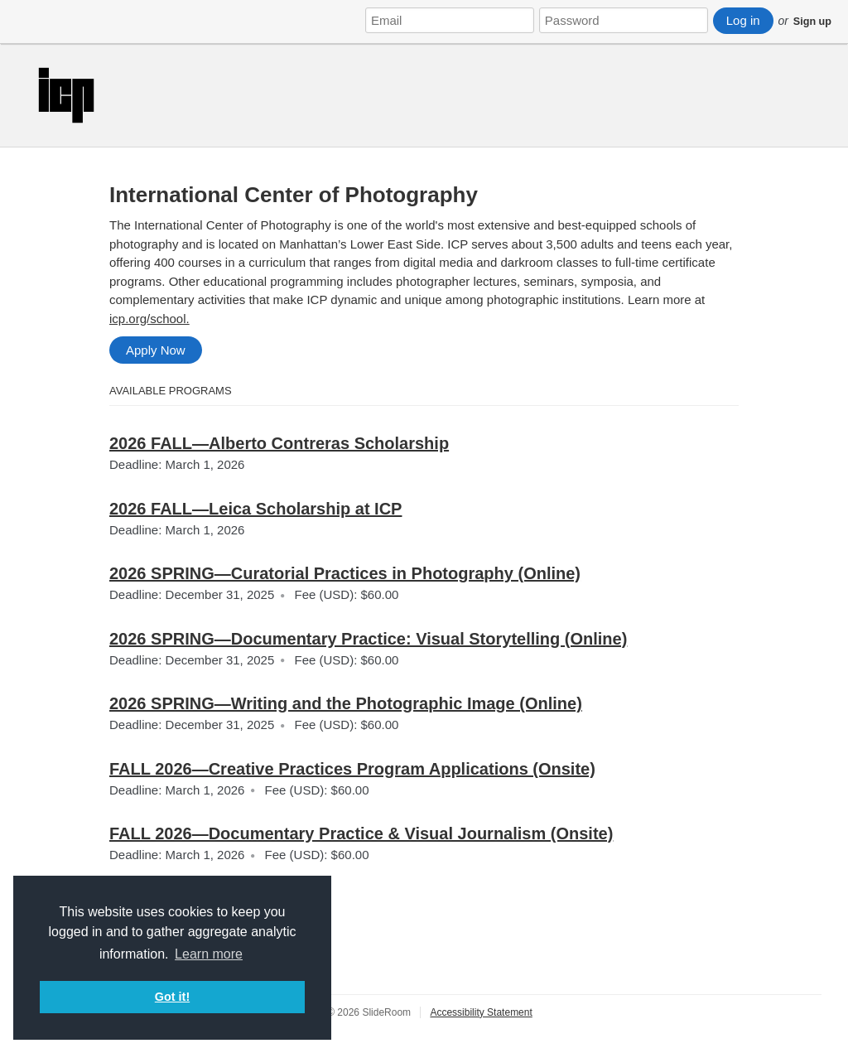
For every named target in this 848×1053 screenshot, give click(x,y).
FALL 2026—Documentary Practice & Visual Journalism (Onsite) (361, 833)
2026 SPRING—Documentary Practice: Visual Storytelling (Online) (368, 639)
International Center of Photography (293, 194)
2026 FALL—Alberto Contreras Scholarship (279, 443)
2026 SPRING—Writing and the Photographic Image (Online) (345, 703)
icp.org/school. (149, 319)
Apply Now (156, 350)
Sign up (812, 21)
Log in (743, 20)
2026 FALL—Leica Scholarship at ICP (255, 509)
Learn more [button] (209, 954)
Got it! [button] (172, 996)
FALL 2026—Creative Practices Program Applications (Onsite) (352, 769)
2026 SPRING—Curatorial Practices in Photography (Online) (345, 573)
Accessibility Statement (481, 1012)
